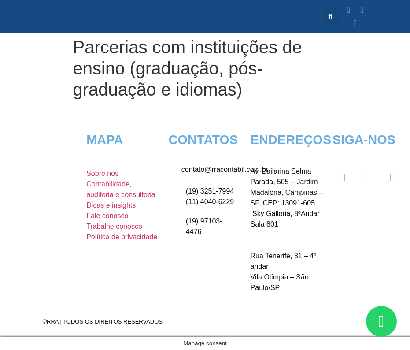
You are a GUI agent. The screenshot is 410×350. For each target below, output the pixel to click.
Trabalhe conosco (114, 226)
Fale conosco (107, 216)
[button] (330, 16)
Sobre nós (102, 173)
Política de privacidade (121, 237)
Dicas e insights (111, 205)
